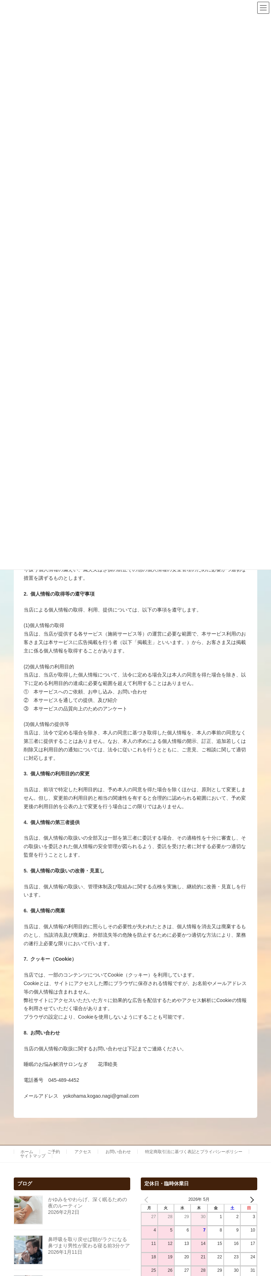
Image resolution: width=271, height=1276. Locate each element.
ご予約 (53, 1151)
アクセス (82, 1151)
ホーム (26, 1151)
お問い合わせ (118, 1151)
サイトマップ (33, 1155)
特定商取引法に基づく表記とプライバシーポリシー (193, 1151)
